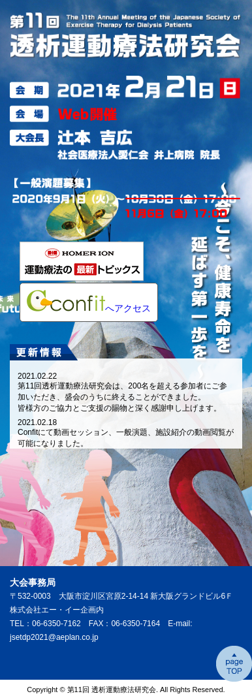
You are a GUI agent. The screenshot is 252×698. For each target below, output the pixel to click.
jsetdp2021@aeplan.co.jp (54, 637)
